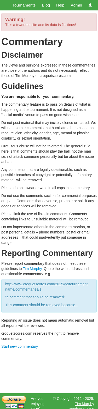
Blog (46, 5)
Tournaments (24, 5)
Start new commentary (19, 346)
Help (60, 5)
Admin (76, 5)
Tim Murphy (32, 269)
